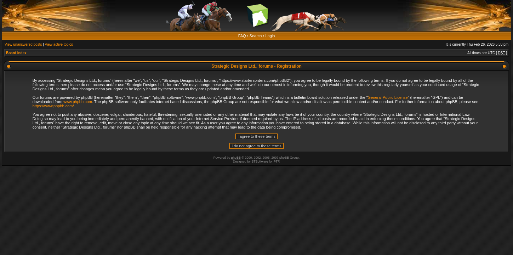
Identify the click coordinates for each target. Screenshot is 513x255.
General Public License (388, 97)
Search (256, 36)
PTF (276, 161)
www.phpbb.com (77, 102)
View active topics (59, 44)
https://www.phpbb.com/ (53, 106)
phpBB (236, 157)
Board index (16, 53)
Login (270, 36)
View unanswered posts (23, 44)
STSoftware (259, 161)
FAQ (242, 36)
